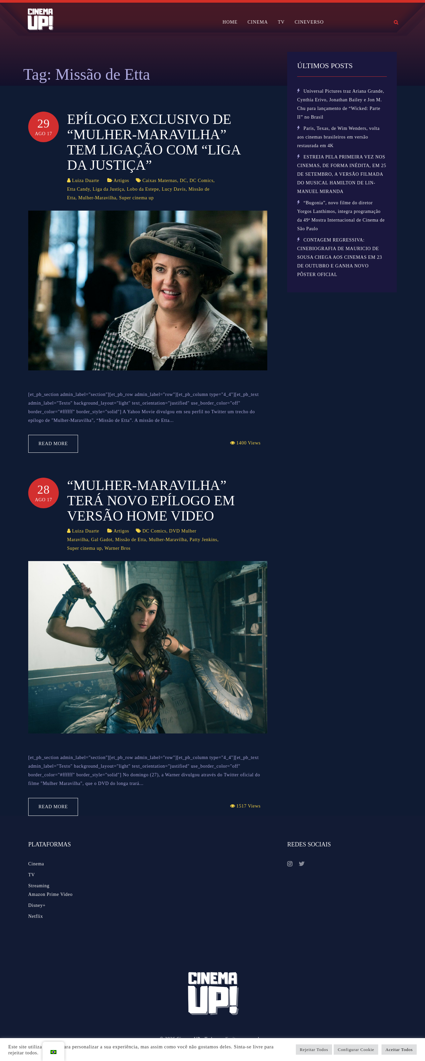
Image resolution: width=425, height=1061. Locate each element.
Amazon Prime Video (50, 894)
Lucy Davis (174, 189)
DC (183, 180)
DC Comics (201, 180)
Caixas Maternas (159, 180)
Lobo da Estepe (143, 189)
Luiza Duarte (85, 180)
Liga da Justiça (108, 189)
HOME (229, 22)
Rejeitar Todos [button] (314, 1049)
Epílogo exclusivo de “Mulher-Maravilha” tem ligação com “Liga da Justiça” (153, 142)
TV (281, 22)
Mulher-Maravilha (97, 197)
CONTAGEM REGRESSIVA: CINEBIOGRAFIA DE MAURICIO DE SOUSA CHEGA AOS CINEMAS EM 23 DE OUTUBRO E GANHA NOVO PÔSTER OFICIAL (339, 257)
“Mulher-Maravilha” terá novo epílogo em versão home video (151, 501)
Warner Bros (118, 548)
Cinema (36, 863)
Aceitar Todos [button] (399, 1049)
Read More (53, 443)
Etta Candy (78, 189)
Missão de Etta (130, 539)
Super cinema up (136, 197)
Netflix (35, 916)
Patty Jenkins (203, 539)
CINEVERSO (309, 22)
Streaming (38, 885)
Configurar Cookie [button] (356, 1049)
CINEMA (258, 22)
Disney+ (36, 905)
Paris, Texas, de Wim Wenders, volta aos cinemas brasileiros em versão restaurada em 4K (338, 137)
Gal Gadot (101, 539)
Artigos (121, 180)
